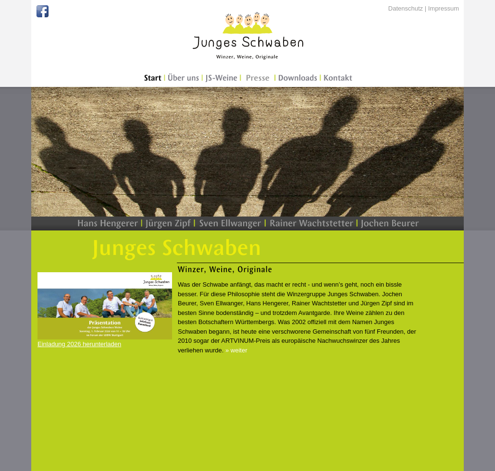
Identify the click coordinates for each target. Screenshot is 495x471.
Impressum (443, 8)
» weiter (236, 350)
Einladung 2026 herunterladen (79, 344)
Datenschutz (405, 8)
